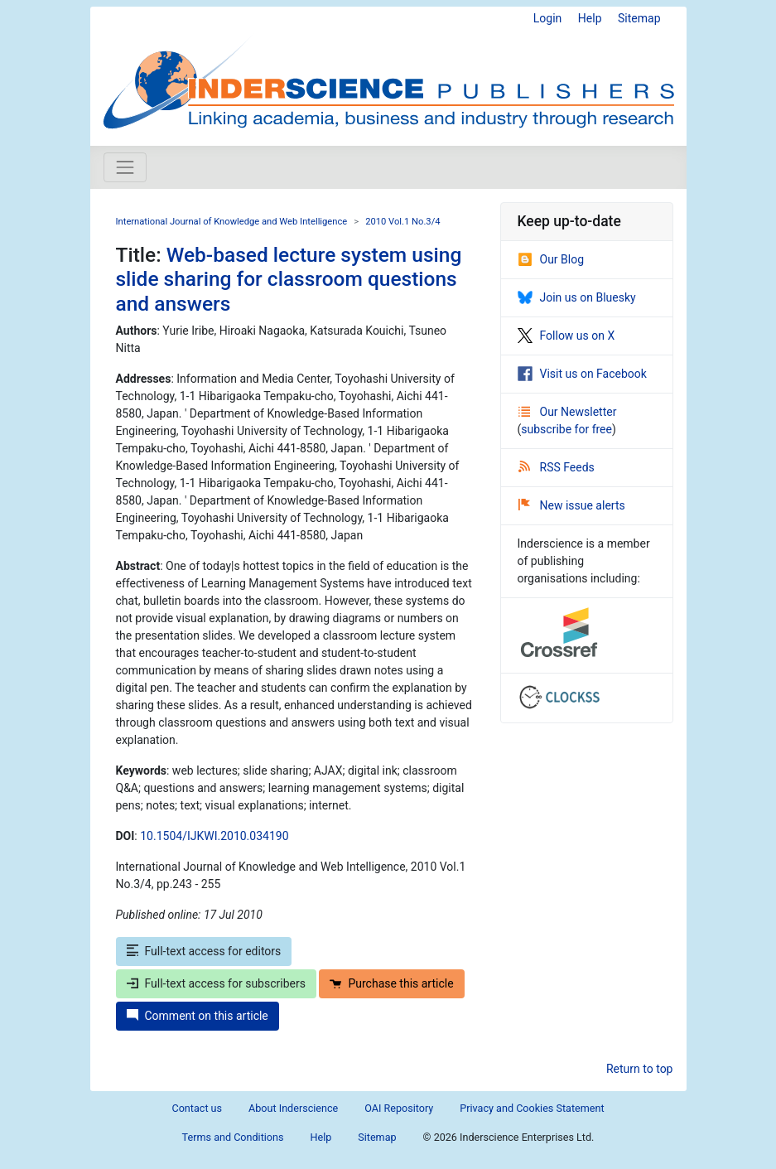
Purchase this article (391, 983)
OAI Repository (398, 1108)
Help (590, 18)
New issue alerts (571, 505)
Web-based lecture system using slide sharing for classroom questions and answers (289, 279)
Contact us (196, 1108)
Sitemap (639, 18)
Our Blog (551, 259)
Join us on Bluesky (577, 297)
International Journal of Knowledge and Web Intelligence (232, 221)
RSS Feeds (556, 467)
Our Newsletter (567, 411)
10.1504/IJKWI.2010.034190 (214, 836)
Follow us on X (566, 335)
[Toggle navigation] (125, 167)
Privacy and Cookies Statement (532, 1108)
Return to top (639, 1068)
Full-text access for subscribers (216, 983)
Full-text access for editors (204, 951)
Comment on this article (197, 1015)
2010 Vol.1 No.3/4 (402, 221)
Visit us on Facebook (582, 373)
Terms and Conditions (233, 1137)
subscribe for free (566, 429)
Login (547, 18)
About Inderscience (293, 1108)
